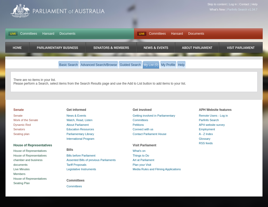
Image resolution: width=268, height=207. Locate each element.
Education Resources (80, 129)
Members (19, 173)
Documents (67, 33)
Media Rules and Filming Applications (157, 169)
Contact (244, 4)
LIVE (13, 34)
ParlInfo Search (209, 120)
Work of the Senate (25, 120)
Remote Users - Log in (213, 115)
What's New (217, 9)
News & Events (76, 115)
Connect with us (143, 129)
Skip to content (217, 4)
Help (254, 4)
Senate (18, 115)
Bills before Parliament (80, 155)
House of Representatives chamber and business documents (30, 160)
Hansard (48, 33)
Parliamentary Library (80, 134)
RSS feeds (206, 143)
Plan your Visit (142, 164)
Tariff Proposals (76, 164)
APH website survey (212, 124)
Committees (28, 33)
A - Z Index (206, 134)
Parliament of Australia (58, 11)
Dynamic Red (22, 124)
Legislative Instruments (81, 169)
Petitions (138, 124)
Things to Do (141, 155)
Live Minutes (21, 169)
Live (141, 34)
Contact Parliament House (149, 134)
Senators (19, 129)
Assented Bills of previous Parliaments (91, 160)
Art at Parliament (143, 160)
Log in (233, 4)
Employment (207, 129)
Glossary (204, 138)
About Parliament (77, 124)
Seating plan (21, 134)
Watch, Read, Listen (79, 120)
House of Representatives (30, 150)
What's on (139, 150)
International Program (80, 138)
